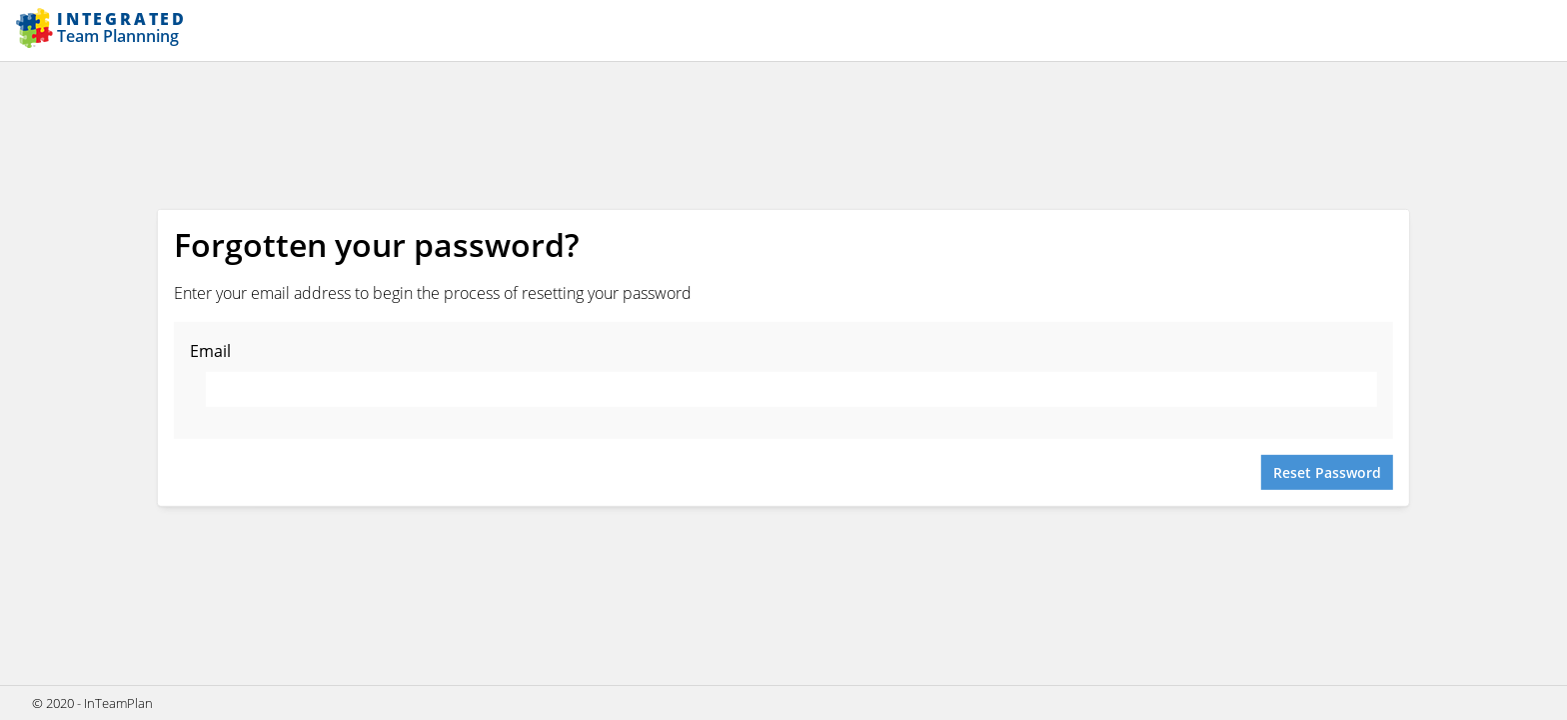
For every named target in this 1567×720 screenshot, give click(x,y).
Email (210, 351)
